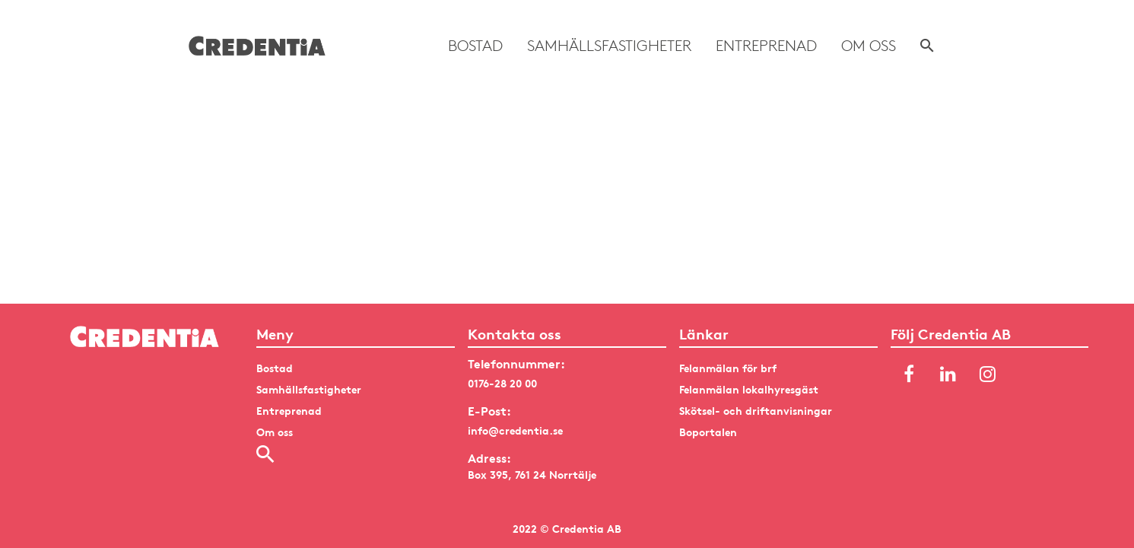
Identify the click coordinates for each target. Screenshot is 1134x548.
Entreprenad (766, 46)
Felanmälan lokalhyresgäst (748, 389)
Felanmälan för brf (728, 368)
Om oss (868, 46)
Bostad (475, 46)
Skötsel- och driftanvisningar (755, 410)
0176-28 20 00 (502, 383)
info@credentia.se (515, 430)
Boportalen (708, 431)
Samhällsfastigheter (609, 46)
